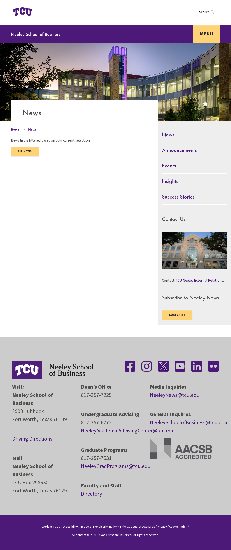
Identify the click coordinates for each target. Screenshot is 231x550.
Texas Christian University (114, 535)
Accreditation (178, 526)
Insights (170, 181)
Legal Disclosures (143, 526)
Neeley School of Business (35, 34)
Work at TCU (50, 526)
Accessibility (69, 526)
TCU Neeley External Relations (199, 280)
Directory (91, 494)
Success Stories (178, 196)
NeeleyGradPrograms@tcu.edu (115, 466)
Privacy (162, 526)
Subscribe (177, 315)
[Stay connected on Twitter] (163, 366)
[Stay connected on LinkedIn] (196, 366)
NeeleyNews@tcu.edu (174, 395)
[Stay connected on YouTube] (180, 366)
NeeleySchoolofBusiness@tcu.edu (188, 423)
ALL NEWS (25, 151)
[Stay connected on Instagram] (146, 366)
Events (169, 165)
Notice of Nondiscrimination (99, 526)
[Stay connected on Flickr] (213, 366)
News (32, 129)
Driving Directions (32, 439)
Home (15, 129)
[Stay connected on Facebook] (130, 366)
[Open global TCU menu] (43, 11)
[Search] (209, 12)
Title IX (124, 526)
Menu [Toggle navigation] (206, 33)
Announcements (179, 149)
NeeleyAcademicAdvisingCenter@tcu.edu (128, 431)
